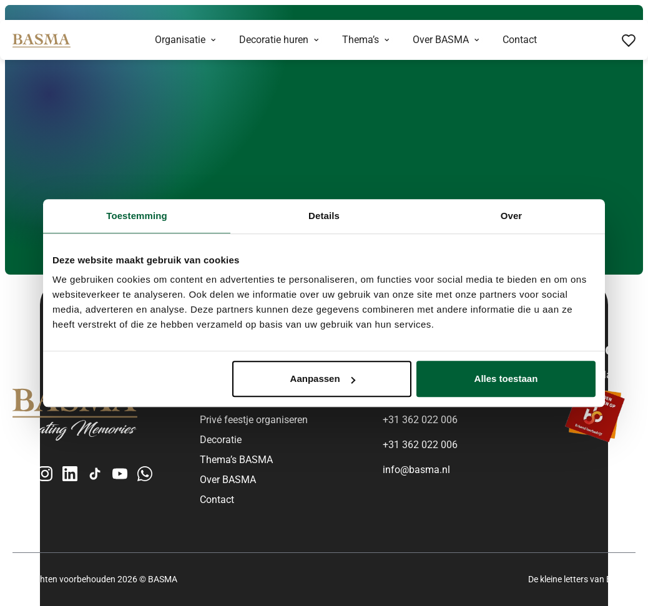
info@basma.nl (416, 470)
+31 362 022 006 (420, 420)
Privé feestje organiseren (254, 420)
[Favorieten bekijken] (629, 39)
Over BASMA (441, 40)
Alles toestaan (506, 378)
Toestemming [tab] (136, 215)
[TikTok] (94, 473)
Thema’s (360, 40)
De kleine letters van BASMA (582, 579)
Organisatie (180, 40)
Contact (520, 40)
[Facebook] (19, 473)
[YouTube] (119, 473)
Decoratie (221, 440)
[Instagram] (44, 473)
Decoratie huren (273, 40)
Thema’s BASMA (236, 460)
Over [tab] (512, 215)
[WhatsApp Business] (144, 473)
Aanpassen (322, 378)
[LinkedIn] (69, 473)
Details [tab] (324, 215)
